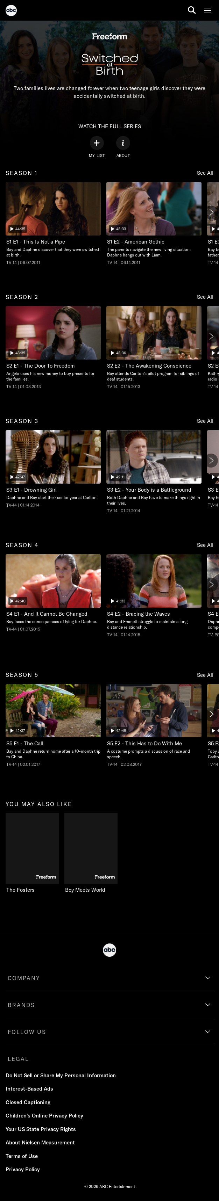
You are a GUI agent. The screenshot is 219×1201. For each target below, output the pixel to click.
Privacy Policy (23, 1169)
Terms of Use (22, 1156)
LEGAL (18, 1059)
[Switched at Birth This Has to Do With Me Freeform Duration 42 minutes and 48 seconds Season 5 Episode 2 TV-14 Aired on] (154, 725)
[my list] (97, 147)
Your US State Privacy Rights (41, 1129)
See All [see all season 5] (205, 675)
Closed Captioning (28, 1102)
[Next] (211, 212)
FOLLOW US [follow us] (27, 1032)
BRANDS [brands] (21, 1005)
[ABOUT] (123, 147)
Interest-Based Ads (29, 1088)
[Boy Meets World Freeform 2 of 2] (93, 853)
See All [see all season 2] (205, 297)
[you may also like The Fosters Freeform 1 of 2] (32, 853)
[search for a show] (192, 10)
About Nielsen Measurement (40, 1142)
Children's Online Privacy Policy (44, 1115)
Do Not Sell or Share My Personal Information (61, 1075)
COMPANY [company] (24, 978)
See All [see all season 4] (205, 545)
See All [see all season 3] (205, 421)
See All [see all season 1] (205, 172)
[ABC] (11, 11)
